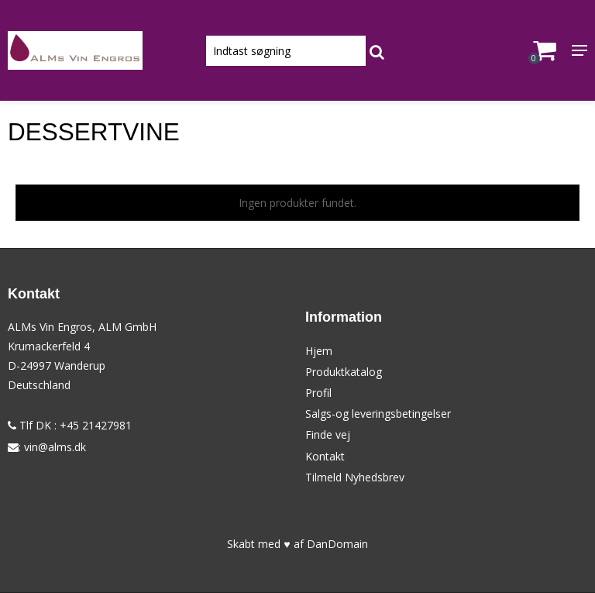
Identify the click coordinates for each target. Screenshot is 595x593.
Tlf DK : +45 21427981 (70, 425)
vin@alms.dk (55, 447)
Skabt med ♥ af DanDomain (297, 543)
